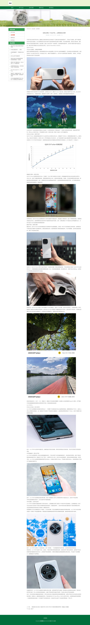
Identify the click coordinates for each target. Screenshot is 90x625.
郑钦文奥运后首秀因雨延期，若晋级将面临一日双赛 (17, 59)
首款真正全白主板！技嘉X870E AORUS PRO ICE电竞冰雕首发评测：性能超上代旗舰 (50, 606)
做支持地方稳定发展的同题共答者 (17, 46)
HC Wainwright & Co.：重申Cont (17, 70)
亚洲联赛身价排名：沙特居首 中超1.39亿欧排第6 (17, 67)
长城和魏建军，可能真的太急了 (17, 53)
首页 (12, 7)
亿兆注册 (33, 28)
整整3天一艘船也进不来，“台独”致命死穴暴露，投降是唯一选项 (17, 74)
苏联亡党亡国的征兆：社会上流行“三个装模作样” (17, 63)
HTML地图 (54, 620)
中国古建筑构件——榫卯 (16, 49)
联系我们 (51, 7)
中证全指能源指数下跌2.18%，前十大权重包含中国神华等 (17, 79)
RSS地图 (49, 620)
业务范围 (31, 7)
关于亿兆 (21, 7)
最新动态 (41, 7)
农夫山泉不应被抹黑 (15, 56)
